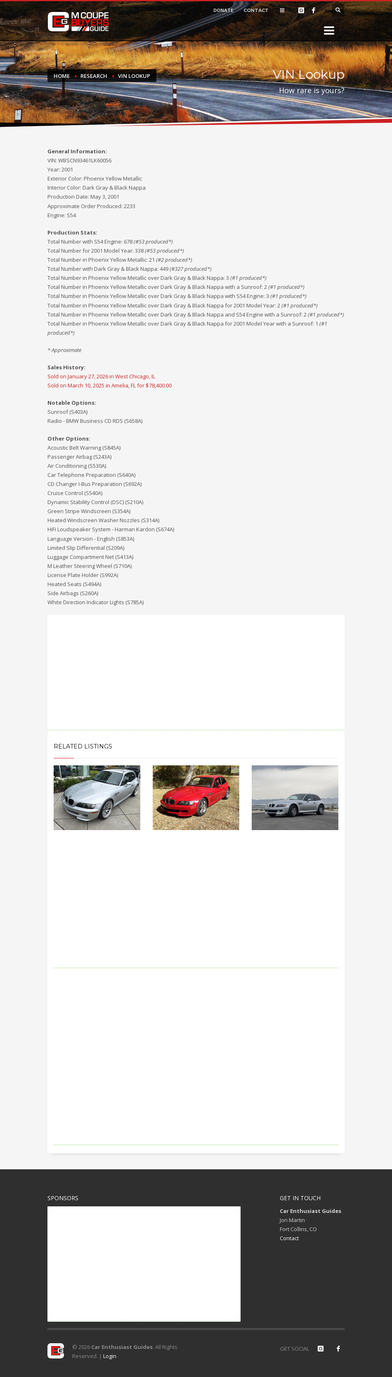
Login (109, 1356)
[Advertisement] (196, 672)
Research (93, 76)
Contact (289, 1238)
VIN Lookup (134, 76)
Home (62, 76)
